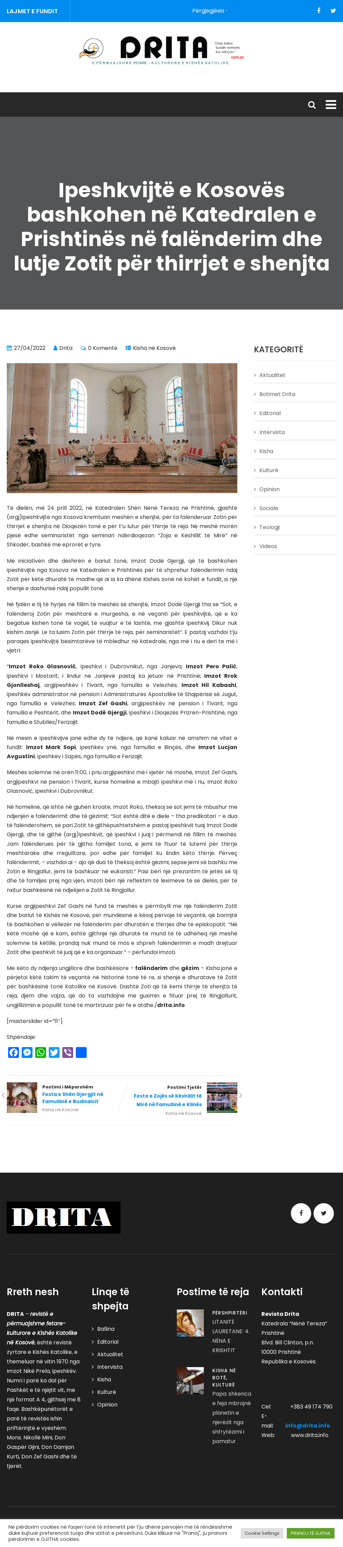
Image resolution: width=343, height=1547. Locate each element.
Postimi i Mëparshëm (64, 1094)
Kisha (266, 451)
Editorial (270, 413)
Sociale (268, 508)
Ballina (105, 1329)
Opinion (269, 489)
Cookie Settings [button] (262, 1533)
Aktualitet (272, 375)
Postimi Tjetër (180, 1096)
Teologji (269, 527)
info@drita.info (307, 1426)
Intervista (272, 432)
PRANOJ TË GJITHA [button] (310, 1533)
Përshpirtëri (230, 1312)
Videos (268, 546)
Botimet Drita (277, 394)
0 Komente (102, 348)
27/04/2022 (29, 348)
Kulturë (268, 470)
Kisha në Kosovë (154, 348)
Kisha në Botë (224, 1374)
